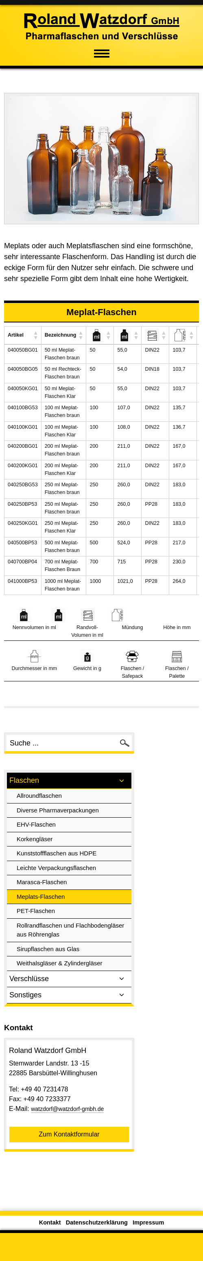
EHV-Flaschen (36, 824)
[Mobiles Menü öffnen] (101, 52)
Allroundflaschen (39, 795)
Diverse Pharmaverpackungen (58, 810)
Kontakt (50, 1222)
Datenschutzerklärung (97, 1222)
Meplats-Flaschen (41, 896)
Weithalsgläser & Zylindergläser (60, 963)
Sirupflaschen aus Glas (48, 948)
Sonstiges (69, 995)
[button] (35, 335)
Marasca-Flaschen (42, 882)
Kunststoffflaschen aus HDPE (56, 853)
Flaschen (69, 780)
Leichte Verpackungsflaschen (56, 867)
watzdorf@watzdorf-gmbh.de (67, 1109)
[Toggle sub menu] (121, 780)
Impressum (148, 1222)
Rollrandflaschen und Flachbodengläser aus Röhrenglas (70, 930)
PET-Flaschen (36, 910)
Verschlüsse (69, 978)
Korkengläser (34, 839)
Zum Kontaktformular (69, 1134)
